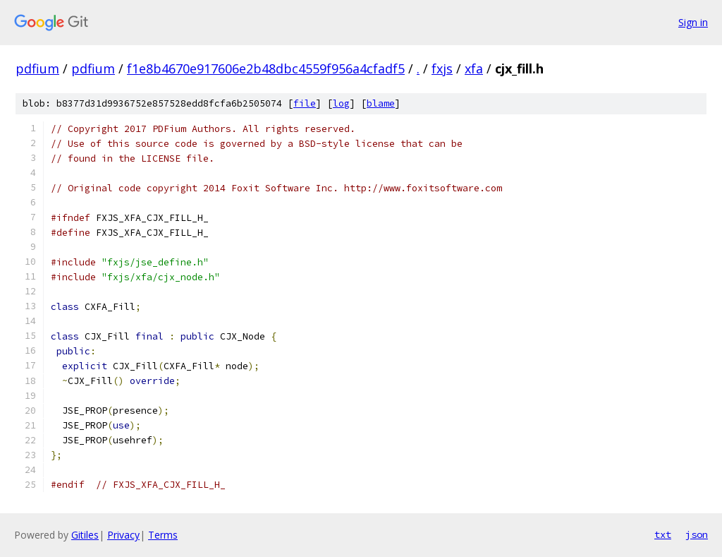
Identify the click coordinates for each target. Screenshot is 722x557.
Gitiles (85, 534)
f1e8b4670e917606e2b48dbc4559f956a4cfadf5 (266, 68)
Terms (163, 534)
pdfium (37, 68)
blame (381, 103)
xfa (474, 68)
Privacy (123, 534)
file (304, 103)
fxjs (442, 68)
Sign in (693, 22)
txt (662, 534)
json (696, 534)
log (341, 103)
